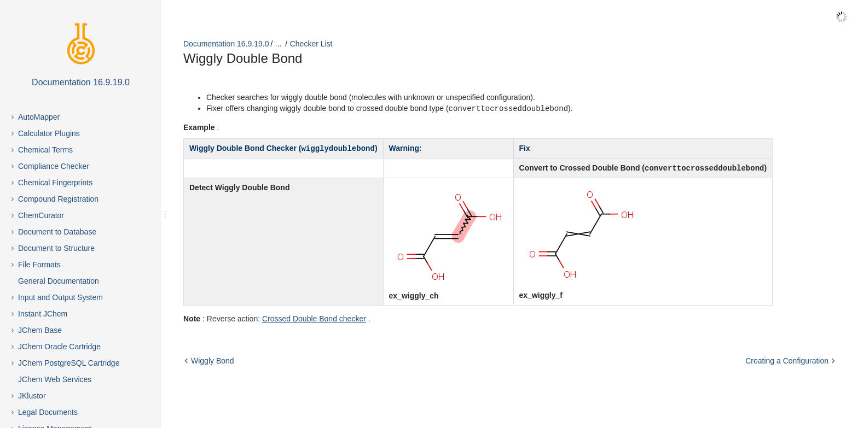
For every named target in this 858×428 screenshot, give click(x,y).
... (278, 43)
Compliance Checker (53, 166)
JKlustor (32, 395)
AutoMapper (39, 117)
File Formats (39, 264)
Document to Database (57, 231)
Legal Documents (48, 412)
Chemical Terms (45, 149)
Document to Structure (56, 248)
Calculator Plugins (49, 133)
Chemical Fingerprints (55, 182)
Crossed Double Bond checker (314, 317)
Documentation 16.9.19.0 (226, 43)
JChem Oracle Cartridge (59, 346)
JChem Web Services (54, 379)
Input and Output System (60, 297)
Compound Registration (58, 199)
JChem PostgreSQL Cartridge (68, 363)
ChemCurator (41, 215)
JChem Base (40, 330)
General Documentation (58, 281)
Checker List (311, 43)
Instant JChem (42, 313)
